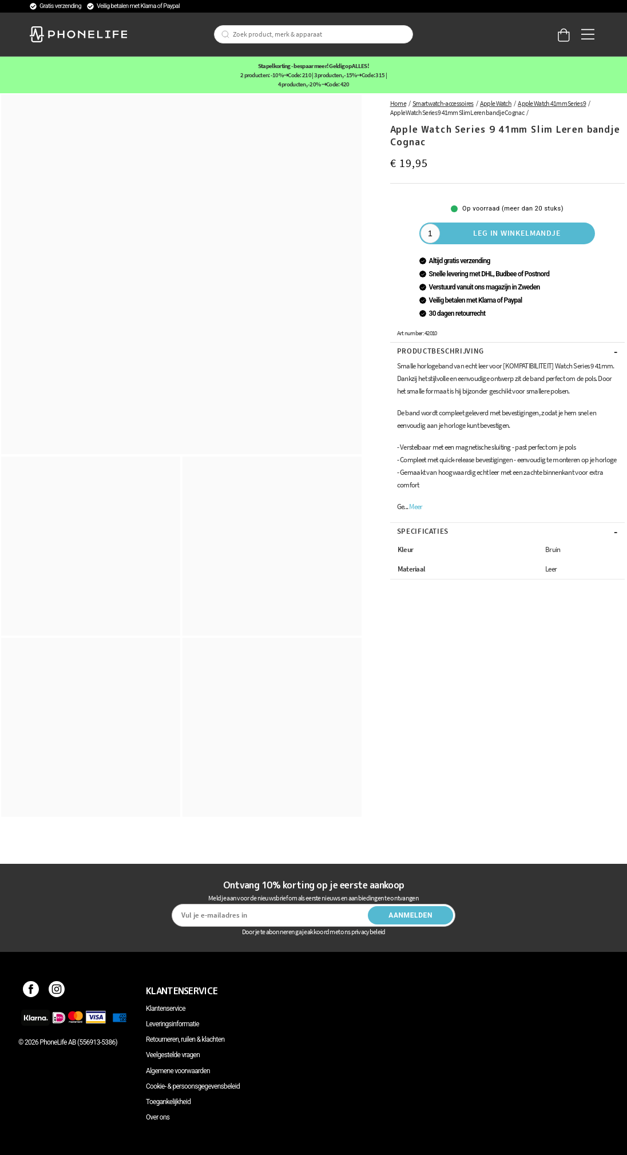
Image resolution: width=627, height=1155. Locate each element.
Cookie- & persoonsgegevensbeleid (193, 1086)
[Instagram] (57, 991)
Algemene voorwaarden (178, 1071)
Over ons (157, 1117)
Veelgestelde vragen (173, 1055)
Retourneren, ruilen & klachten (185, 1039)
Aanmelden (410, 915)
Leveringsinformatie (172, 1024)
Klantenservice (165, 1009)
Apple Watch (495, 103)
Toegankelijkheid (168, 1102)
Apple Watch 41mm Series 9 (552, 103)
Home (398, 103)
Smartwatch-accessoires (443, 103)
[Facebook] (31, 991)
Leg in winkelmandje (517, 233)
